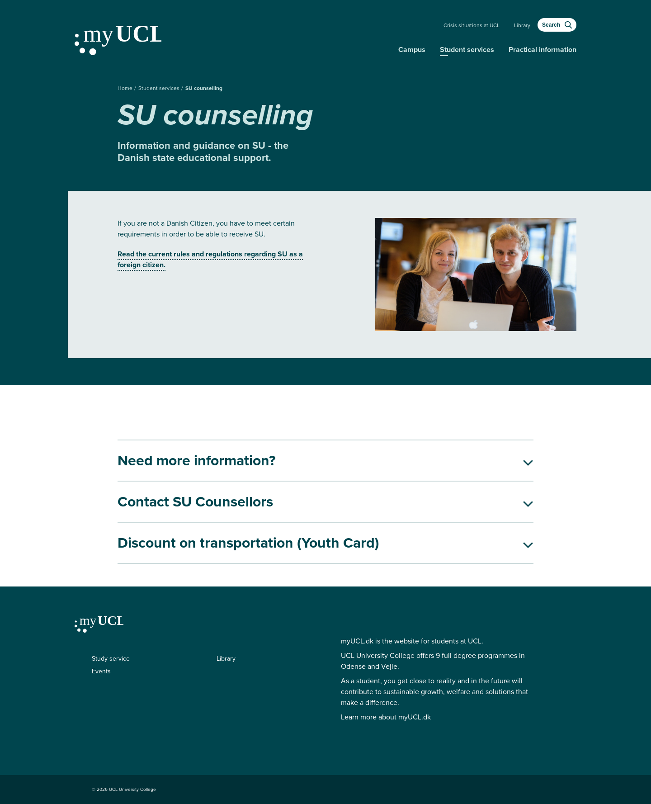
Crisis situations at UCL (471, 25)
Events (101, 671)
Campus (411, 49)
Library (522, 25)
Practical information (542, 49)
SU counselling (203, 88)
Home (126, 88)
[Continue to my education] (233, 36)
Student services (467, 49)
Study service (111, 658)
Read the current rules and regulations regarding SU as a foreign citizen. (210, 259)
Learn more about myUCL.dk (386, 717)
